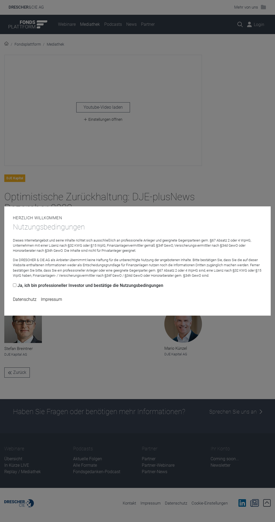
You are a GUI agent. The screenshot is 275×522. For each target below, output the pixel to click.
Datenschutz (25, 299)
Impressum (51, 299)
